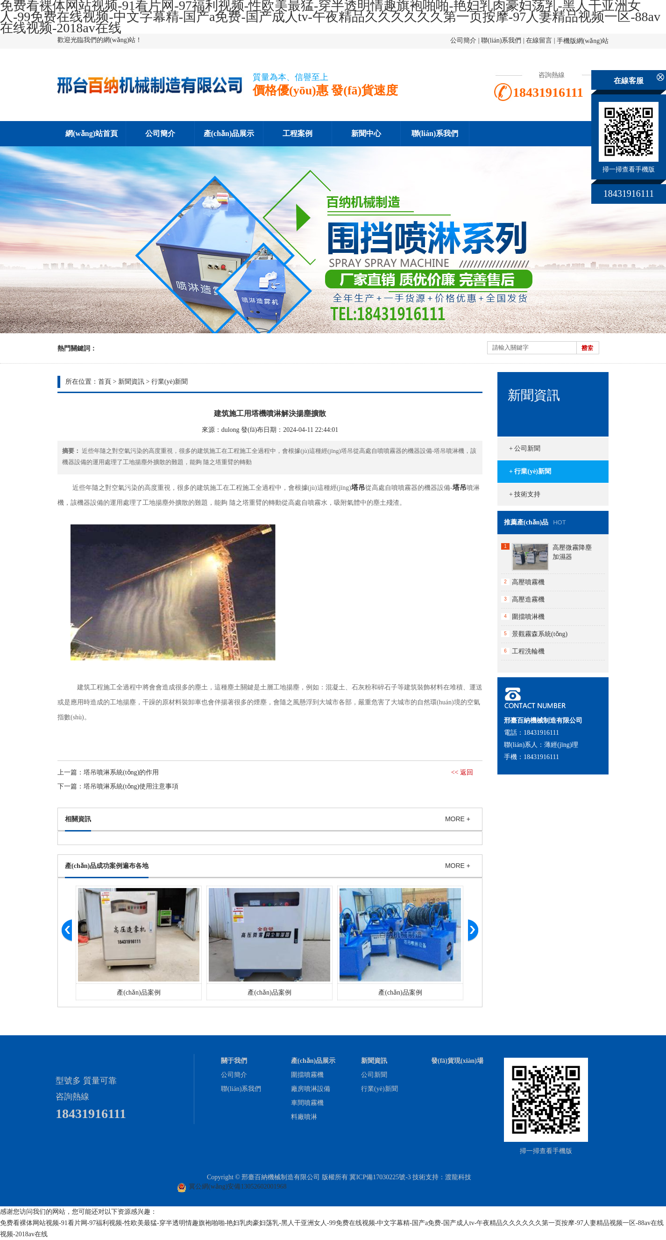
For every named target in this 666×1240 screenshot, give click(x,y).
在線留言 (539, 40)
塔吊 (358, 487)
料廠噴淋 (304, 1116)
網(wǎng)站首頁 (91, 133)
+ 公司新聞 (524, 448)
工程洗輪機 (528, 651)
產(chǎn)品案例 (139, 992)
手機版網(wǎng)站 (583, 40)
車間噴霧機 (307, 1102)
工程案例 (297, 133)
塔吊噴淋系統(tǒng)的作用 (121, 772)
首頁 (104, 381)
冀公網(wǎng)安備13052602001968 (237, 1186)
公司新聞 (374, 1074)
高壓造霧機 (528, 599)
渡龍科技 (458, 1177)
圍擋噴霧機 (307, 1074)
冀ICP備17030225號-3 (380, 1177)
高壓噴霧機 (528, 582)
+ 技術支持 (524, 494)
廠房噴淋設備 (310, 1088)
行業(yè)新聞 (169, 381)
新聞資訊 (131, 381)
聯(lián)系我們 (501, 40)
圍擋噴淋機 (528, 616)
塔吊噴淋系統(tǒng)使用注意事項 (131, 786)
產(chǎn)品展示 (229, 133)
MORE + (457, 819)
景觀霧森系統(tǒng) (539, 634)
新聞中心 (366, 133)
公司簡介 (463, 40)
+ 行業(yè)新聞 (530, 471)
